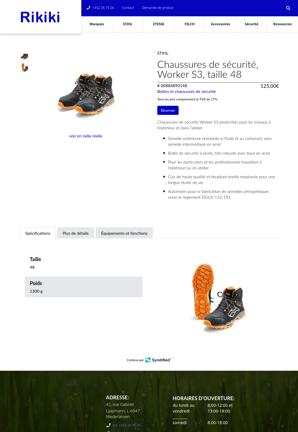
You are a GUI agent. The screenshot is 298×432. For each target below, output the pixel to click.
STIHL (127, 24)
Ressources (282, 24)
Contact (128, 7)
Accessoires (220, 24)
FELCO (190, 24)
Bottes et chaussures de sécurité (186, 91)
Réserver (168, 110)
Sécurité (251, 24)
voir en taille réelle (85, 135)
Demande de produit (157, 7)
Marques (97, 24)
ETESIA (158, 24)
